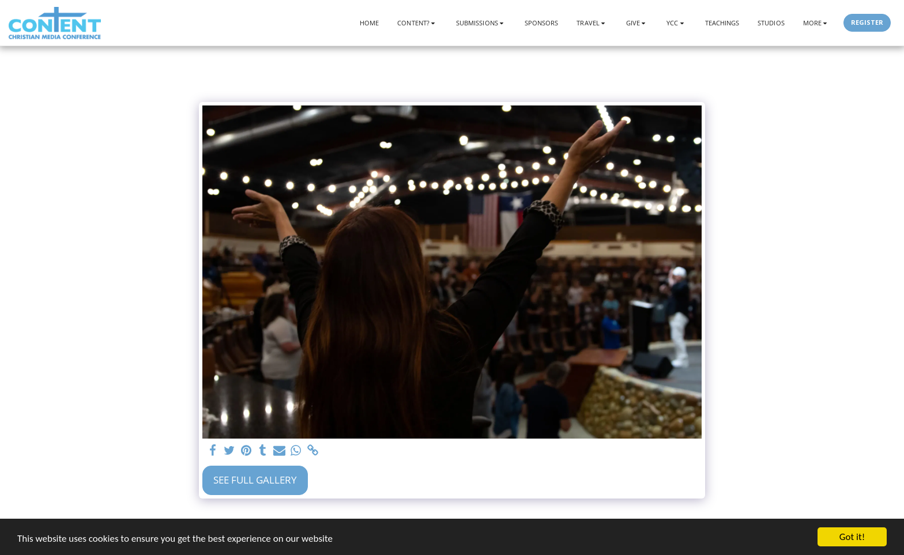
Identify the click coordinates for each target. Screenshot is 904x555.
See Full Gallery (255, 479)
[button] (417, 22)
